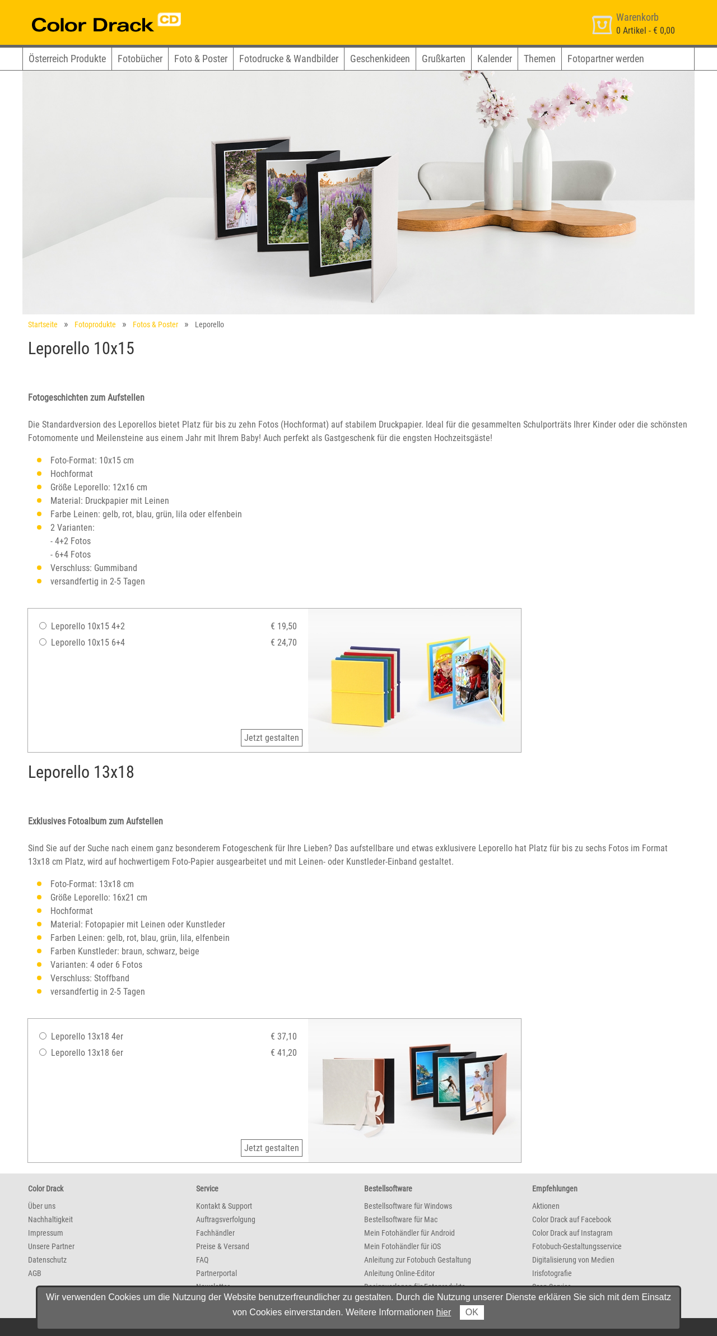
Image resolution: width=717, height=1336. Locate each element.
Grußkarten (443, 58)
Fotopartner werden (605, 58)
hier (443, 1312)
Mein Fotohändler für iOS (402, 1246)
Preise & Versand (222, 1246)
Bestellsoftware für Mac (400, 1219)
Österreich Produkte (67, 58)
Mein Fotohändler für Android (409, 1232)
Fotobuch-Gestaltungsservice (577, 1246)
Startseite (43, 324)
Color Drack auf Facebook (571, 1219)
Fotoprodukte (95, 324)
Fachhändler (215, 1232)
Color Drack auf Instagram (572, 1232)
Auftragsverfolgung (225, 1219)
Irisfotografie (552, 1273)
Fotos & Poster (155, 324)
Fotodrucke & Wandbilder (288, 58)
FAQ (202, 1259)
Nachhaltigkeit (50, 1219)
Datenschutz (47, 1259)
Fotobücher (140, 58)
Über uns (41, 1206)
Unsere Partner (51, 1246)
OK (471, 1312)
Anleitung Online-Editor (399, 1273)
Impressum (45, 1232)
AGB (34, 1273)
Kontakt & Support (224, 1206)
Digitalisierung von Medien (573, 1259)
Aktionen (546, 1206)
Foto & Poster (200, 58)
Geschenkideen (380, 58)
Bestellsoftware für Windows (408, 1206)
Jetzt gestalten (271, 737)
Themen (540, 58)
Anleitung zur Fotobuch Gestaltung (417, 1259)
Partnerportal (216, 1273)
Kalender (494, 58)
